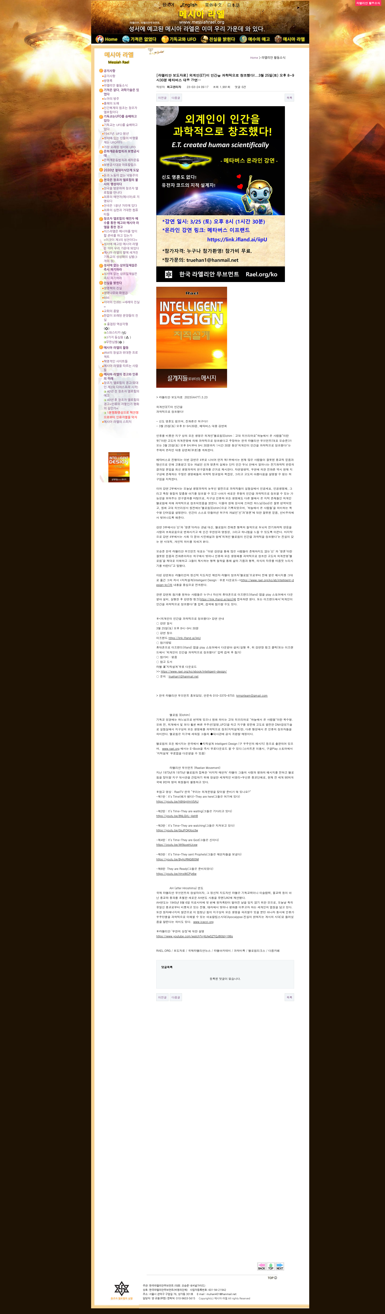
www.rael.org (171, 748)
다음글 (176, 98)
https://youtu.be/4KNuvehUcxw (176, 844)
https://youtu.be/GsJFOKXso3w (177, 830)
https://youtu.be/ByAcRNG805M (177, 859)
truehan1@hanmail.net (183, 676)
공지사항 (109, 76)
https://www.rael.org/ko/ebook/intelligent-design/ (194, 671)
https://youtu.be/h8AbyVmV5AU (177, 801)
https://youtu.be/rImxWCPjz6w (176, 874)
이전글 (162, 98)
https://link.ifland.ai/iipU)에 (218, 599)
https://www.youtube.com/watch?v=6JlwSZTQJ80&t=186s (194, 936)
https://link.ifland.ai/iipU (185, 638)
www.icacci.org (203, 922)
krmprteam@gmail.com (252, 695)
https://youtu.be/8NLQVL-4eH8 (177, 816)
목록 (289, 98)
